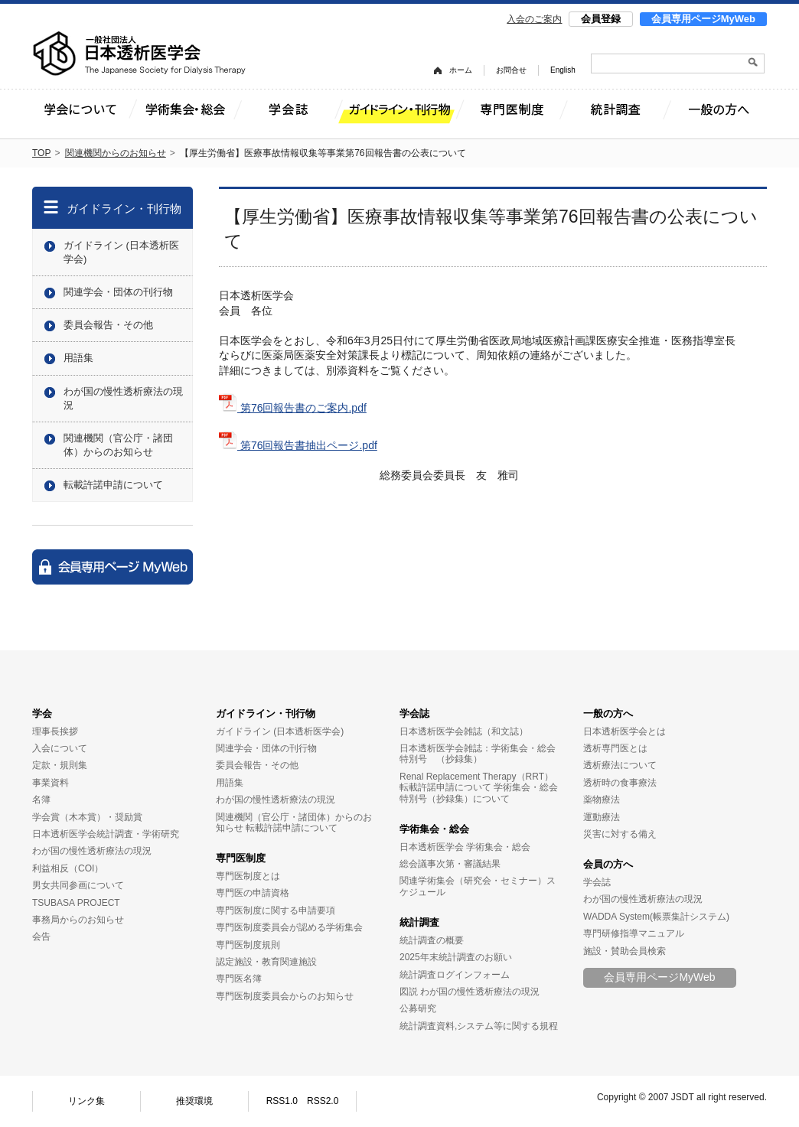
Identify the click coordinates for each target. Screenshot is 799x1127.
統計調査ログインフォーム (455, 974)
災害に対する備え (620, 834)
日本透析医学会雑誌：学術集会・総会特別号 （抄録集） (478, 753)
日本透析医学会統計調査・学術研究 (105, 834)
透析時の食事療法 (620, 782)
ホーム (460, 70)
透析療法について (620, 765)
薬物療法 (601, 799)
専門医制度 (241, 858)
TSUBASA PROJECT (76, 902)
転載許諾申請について (113, 484)
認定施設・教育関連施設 (266, 961)
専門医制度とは (248, 876)
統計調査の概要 (432, 940)
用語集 (78, 357)
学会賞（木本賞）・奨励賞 (87, 817)
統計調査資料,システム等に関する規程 (479, 1026)
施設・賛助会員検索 (624, 951)
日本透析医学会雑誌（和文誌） (464, 731)
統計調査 (419, 922)
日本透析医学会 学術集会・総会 (465, 847)
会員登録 (601, 18)
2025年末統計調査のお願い (456, 957)
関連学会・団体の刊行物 (118, 292)
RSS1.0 (282, 1101)
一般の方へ (608, 713)
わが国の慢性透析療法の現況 (123, 398)
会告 (41, 936)
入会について (59, 748)
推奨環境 (194, 1101)
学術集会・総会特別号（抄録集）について (479, 792)
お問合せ (511, 70)
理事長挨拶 (55, 731)
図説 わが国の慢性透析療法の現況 (470, 991)
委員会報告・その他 (108, 325)
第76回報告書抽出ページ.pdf (298, 445)
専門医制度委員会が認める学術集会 (289, 927)
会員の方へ (608, 864)
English (563, 70)
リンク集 (86, 1101)
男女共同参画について (78, 885)
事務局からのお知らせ (78, 919)
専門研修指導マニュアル (633, 933)
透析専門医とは (615, 748)
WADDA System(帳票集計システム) (656, 916)
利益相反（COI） (67, 868)
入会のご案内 (534, 19)
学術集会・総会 (434, 829)
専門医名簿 (239, 978)
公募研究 (418, 1008)
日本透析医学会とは (624, 731)
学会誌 (414, 713)
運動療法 (601, 817)
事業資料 (50, 782)
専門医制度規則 (248, 945)
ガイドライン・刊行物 (124, 208)
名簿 (41, 799)
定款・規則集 (59, 765)
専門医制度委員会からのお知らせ (285, 996)
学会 (42, 713)
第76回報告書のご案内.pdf (293, 408)
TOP (41, 153)
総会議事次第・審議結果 (450, 863)
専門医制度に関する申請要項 (275, 910)
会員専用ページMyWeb (703, 18)
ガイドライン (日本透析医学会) (121, 252)
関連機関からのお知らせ (115, 153)
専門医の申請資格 (252, 893)
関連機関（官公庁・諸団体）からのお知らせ (118, 445)
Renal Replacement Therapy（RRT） (476, 776)
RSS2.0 (322, 1101)
